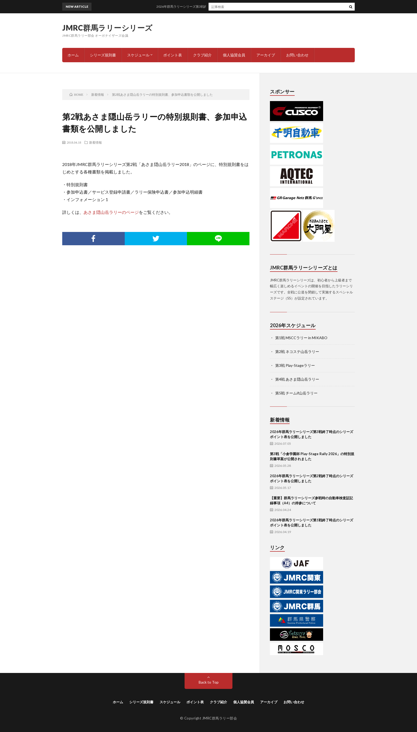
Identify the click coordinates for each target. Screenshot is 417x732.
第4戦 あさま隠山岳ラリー (297, 379)
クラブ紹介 (202, 55)
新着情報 (95, 142)
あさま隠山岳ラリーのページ (111, 212)
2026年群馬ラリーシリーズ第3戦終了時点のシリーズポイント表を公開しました (225, 7)
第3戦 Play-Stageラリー (295, 365)
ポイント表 (172, 55)
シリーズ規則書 (103, 55)
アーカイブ (265, 55)
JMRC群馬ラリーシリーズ (107, 27)
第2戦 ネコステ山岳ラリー (297, 351)
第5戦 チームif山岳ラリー (296, 393)
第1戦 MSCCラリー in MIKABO (301, 337)
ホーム (73, 55)
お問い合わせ (297, 55)
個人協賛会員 (234, 55)
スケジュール (138, 55)
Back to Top (209, 682)
